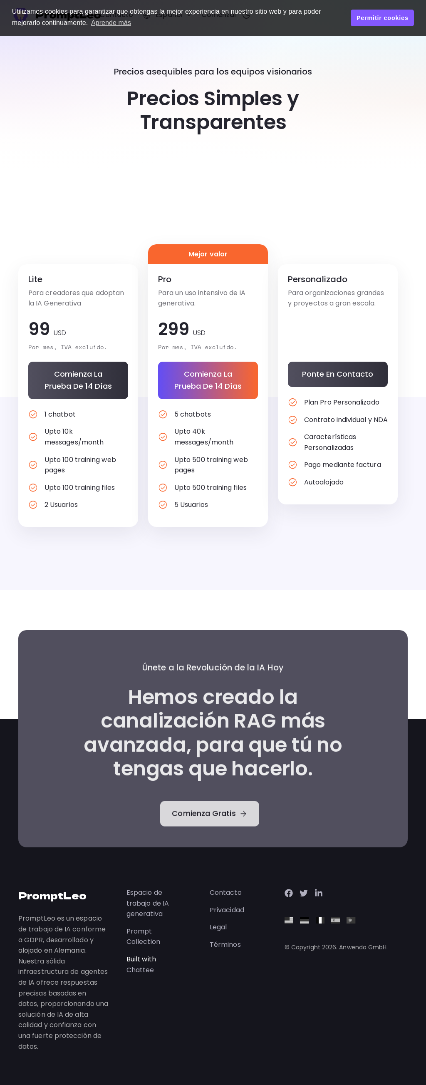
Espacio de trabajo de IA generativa (147, 903)
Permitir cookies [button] (383, 18)
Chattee (140, 970)
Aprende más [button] (111, 22)
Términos (225, 944)
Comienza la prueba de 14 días (78, 380)
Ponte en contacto (337, 374)
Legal (218, 927)
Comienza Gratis (209, 843)
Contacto (226, 892)
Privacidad (227, 910)
